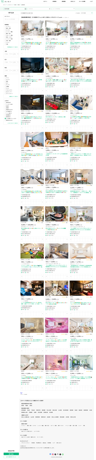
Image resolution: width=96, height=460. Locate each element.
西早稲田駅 (23, 410)
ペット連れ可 (9, 113)
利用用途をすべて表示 (12, 47)
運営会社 (44, 442)
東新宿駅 (71, 410)
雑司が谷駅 (55, 410)
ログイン (45, 1)
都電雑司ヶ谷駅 (24, 412)
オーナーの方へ (40, 437)
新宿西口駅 (46, 412)
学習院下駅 (38, 410)
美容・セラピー (9, 37)
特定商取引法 (38, 442)
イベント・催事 (9, 38)
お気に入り (73, 1)
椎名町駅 (80, 410)
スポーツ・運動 (9, 35)
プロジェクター (9, 90)
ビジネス (8, 30)
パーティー (8, 26)
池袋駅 (35, 412)
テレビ (7, 88)
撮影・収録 (8, 28)
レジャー (8, 42)
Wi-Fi (7, 83)
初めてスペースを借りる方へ (26, 431)
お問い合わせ (58, 442)
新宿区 (22, 405)
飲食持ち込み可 (9, 109)
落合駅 (76, 410)
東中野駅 (51, 412)
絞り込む (11, 454)
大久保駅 (60, 410)
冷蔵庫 (7, 86)
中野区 (31, 405)
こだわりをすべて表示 (12, 123)
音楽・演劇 (8, 40)
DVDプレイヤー (9, 91)
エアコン (8, 79)
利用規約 (33, 442)
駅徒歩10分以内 (9, 120)
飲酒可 (7, 106)
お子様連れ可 (9, 111)
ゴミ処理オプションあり (11, 118)
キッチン (8, 84)
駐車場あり (8, 116)
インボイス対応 (9, 104)
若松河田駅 (40, 412)
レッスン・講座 (9, 31)
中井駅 (90, 410)
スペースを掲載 (82, 1)
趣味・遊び (8, 33)
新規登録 (54, 1)
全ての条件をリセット (11, 457)
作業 (7, 44)
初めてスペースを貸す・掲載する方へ (28, 437)
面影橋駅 (43, 410)
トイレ (7, 77)
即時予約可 (8, 102)
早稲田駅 (30, 412)
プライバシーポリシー (25, 442)
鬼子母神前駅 (65, 410)
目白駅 (28, 410)
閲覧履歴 (64, 1)
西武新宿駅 (86, 410)
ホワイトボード (9, 93)
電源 (7, 81)
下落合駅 (33, 410)
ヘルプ (91, 1)
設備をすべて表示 (13, 96)
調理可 (7, 107)
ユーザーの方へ (37, 431)
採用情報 (49, 442)
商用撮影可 (8, 115)
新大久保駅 (49, 410)
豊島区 (26, 405)
